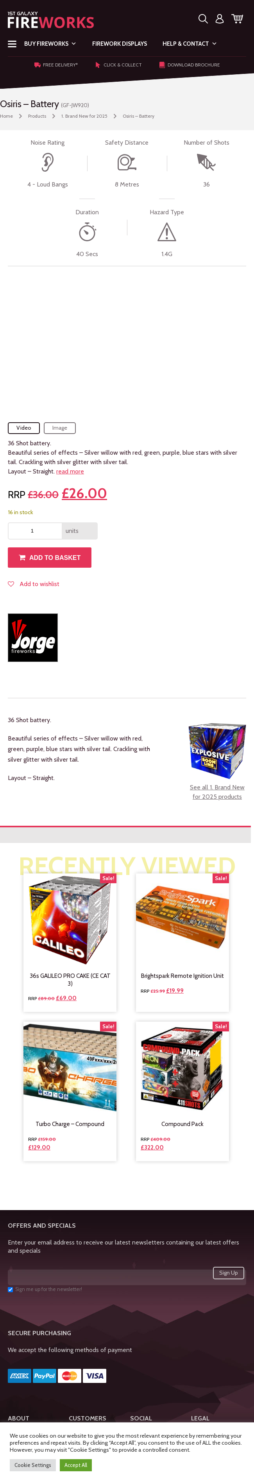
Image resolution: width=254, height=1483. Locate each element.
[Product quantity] (35, 531)
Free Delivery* (56, 65)
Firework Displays (119, 43)
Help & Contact (190, 43)
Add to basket (54, 557)
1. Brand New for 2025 (84, 116)
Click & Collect (118, 65)
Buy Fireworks (50, 43)
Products (37, 116)
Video (23, 427)
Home (6, 116)
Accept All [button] (75, 1465)
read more (70, 471)
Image (59, 427)
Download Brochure (189, 65)
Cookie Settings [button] (32, 1465)
